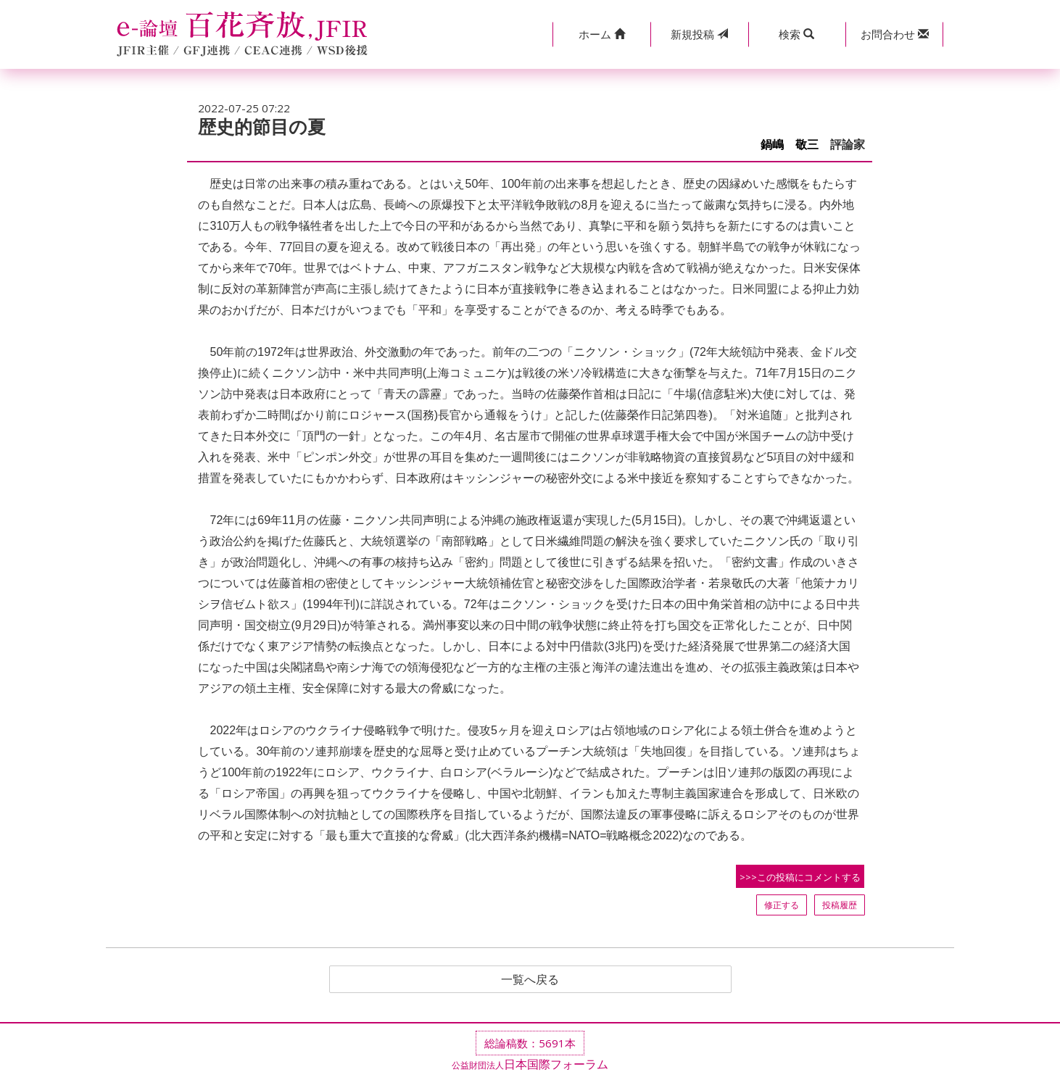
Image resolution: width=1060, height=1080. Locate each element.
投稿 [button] (699, 34)
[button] (601, 34)
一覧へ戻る (530, 979)
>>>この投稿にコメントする (800, 877)
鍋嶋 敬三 (790, 144)
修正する (781, 905)
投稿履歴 (839, 905)
